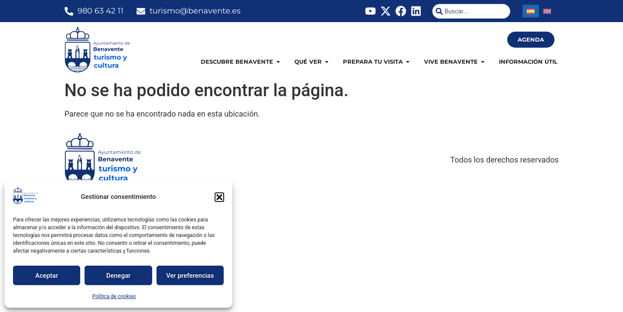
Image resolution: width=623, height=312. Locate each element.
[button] (219, 197)
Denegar (118, 276)
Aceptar (46, 276)
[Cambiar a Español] (530, 11)
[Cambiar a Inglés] (547, 11)
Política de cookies (114, 296)
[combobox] (471, 11)
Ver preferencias (190, 276)
